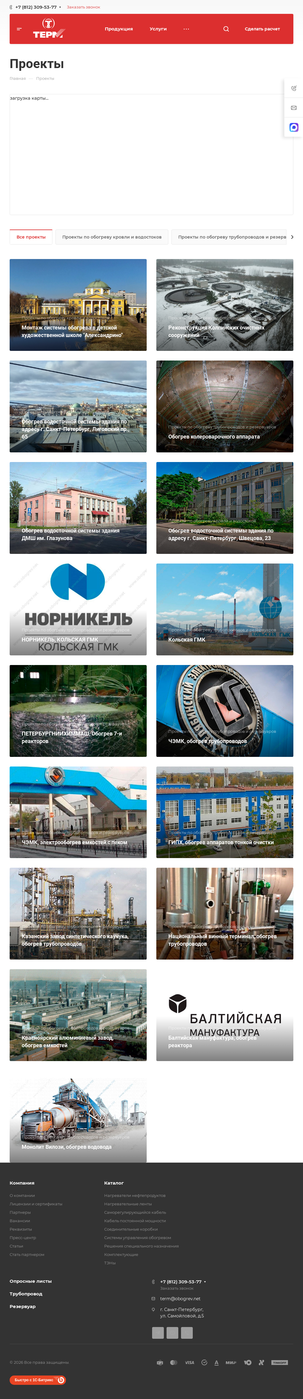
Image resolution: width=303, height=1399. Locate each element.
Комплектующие (121, 1254)
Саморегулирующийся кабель (135, 1212)
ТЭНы (110, 1262)
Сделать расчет (262, 29)
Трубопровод (26, 1294)
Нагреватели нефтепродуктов (135, 1195)
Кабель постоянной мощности (135, 1220)
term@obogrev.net (180, 1298)
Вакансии (20, 1220)
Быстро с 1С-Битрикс (34, 1380)
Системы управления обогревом (137, 1237)
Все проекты (31, 237)
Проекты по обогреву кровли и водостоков (112, 237)
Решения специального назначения (141, 1246)
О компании (22, 1195)
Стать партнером (27, 1254)
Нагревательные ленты (128, 1203)
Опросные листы (31, 1281)
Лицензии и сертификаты (36, 1203)
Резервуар (23, 1306)
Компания (22, 1183)
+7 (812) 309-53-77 (36, 7)
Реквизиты (21, 1229)
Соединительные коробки (131, 1229)
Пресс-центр (23, 1237)
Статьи (16, 1246)
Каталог (114, 1183)
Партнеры (20, 1212)
